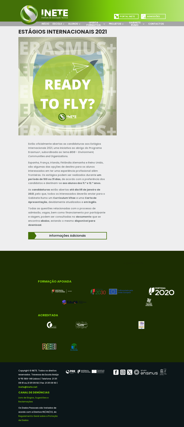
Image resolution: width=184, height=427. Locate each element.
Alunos (73, 23)
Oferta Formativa (93, 24)
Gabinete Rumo (135, 24)
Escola (57, 23)
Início (45, 23)
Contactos (156, 23)
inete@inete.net (27, 386)
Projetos (115, 23)
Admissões (153, 16)
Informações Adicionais (67, 236)
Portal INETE (127, 16)
